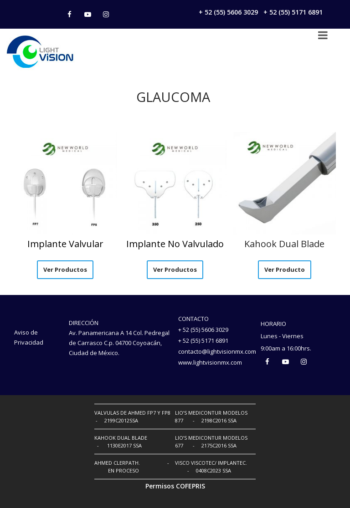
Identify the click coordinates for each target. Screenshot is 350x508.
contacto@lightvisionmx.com (217, 351)
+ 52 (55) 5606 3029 (228, 12)
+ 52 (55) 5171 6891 (293, 12)
